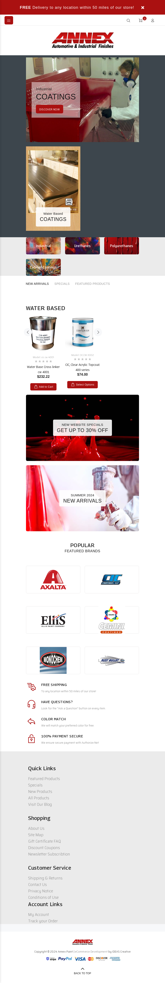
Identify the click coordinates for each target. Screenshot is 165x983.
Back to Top (82, 973)
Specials (35, 785)
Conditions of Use (43, 897)
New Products (40, 791)
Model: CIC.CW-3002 (82, 355)
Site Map (35, 834)
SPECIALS (62, 283)
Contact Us (37, 884)
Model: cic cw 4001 (43, 357)
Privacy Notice (40, 891)
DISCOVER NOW (49, 109)
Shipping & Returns (45, 878)
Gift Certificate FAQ (44, 841)
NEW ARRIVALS (37, 283)
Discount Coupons (44, 847)
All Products (38, 798)
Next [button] (98, 332)
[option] (43, 348)
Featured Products (44, 778)
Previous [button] (28, 332)
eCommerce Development (91, 951)
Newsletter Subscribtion (49, 854)
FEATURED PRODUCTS (92, 283)
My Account (38, 914)
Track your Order (43, 921)
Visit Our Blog (40, 804)
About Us (36, 828)
